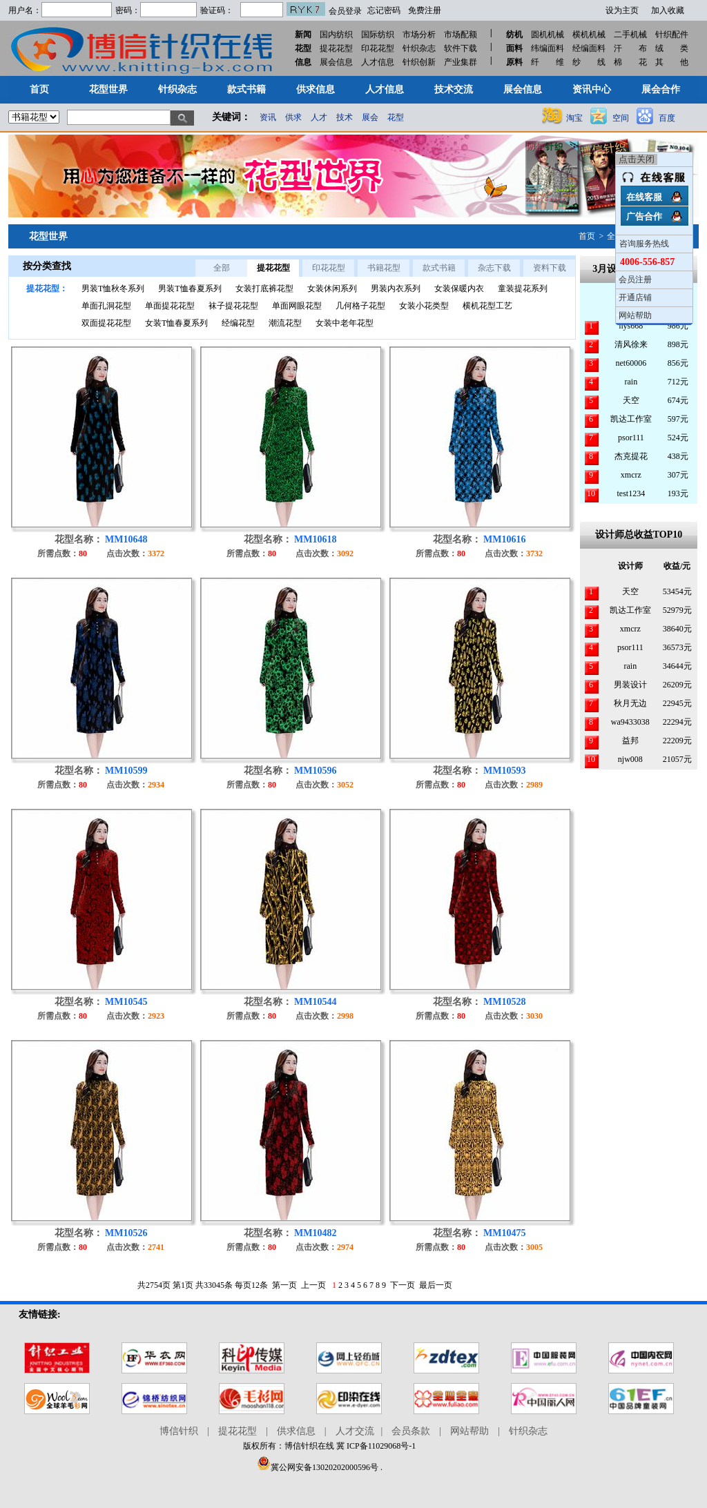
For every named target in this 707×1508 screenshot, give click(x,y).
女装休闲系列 (332, 288)
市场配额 (460, 34)
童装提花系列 (523, 288)
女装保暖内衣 (459, 288)
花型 (395, 117)
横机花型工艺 (487, 306)
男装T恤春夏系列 (189, 288)
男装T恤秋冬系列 (112, 288)
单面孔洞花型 (106, 306)
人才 (319, 117)
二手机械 (630, 34)
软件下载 (460, 48)
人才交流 (355, 1431)
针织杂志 (419, 48)
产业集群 (460, 62)
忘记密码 (383, 10)
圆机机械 (547, 34)
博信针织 (178, 1431)
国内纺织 (336, 34)
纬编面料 (547, 48)
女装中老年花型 (345, 323)
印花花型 (377, 48)
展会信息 (336, 62)
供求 (293, 117)
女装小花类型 (424, 306)
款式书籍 (439, 268)
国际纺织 (377, 34)
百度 (667, 118)
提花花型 (336, 48)
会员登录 (345, 11)
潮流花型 (285, 323)
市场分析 (419, 34)
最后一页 (435, 1285)
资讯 (268, 117)
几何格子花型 (360, 306)
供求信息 (296, 1431)
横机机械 (589, 34)
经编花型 (238, 323)
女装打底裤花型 (264, 288)
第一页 (284, 1285)
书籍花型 (383, 268)
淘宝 (574, 118)
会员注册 (635, 279)
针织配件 (671, 34)
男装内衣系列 (395, 288)
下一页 (402, 1285)
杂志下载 (494, 268)
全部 (221, 268)
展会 (370, 117)
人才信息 (377, 62)
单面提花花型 (170, 306)
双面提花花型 (106, 323)
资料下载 (549, 268)
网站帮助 (469, 1431)
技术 (344, 117)
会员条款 (410, 1431)
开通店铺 (635, 297)
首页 (587, 236)
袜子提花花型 (233, 306)
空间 (620, 118)
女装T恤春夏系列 (176, 323)
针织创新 (419, 62)
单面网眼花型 (297, 306)
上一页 (313, 1285)
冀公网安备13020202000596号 (317, 1467)
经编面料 (589, 48)
